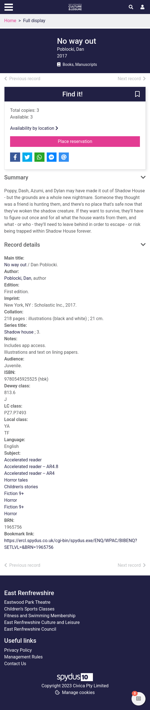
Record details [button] (22, 244)
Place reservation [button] (89, 141)
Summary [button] (16, 177)
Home (10, 20)
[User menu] (142, 7)
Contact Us (15, 663)
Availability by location (34, 128)
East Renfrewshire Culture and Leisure (42, 622)
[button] (137, 94)
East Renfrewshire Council (30, 629)
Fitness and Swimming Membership (40, 615)
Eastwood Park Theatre (27, 602)
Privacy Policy (18, 650)
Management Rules (23, 657)
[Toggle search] (131, 7)
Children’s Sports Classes (29, 609)
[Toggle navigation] (8, 6)
